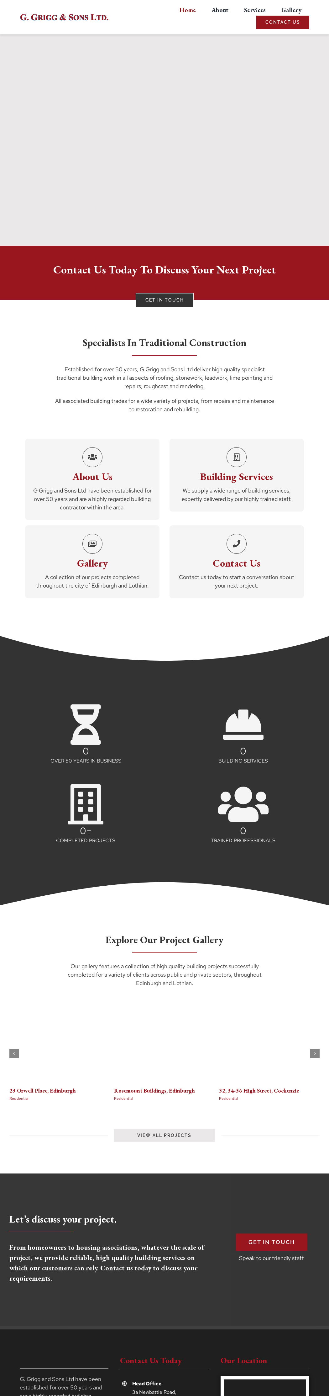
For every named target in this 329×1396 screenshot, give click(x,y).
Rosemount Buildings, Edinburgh (154, 1090)
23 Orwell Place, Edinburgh (42, 1090)
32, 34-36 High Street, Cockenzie (259, 1090)
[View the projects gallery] (164, 1135)
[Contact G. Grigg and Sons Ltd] (165, 300)
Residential (19, 1098)
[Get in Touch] (271, 1242)
